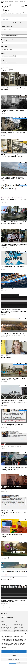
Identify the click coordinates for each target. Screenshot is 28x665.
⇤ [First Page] (9, 68)
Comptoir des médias (6, 627)
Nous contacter (4, 616)
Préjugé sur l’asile (4, 628)
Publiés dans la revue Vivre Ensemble (12, 22)
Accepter (14, 651)
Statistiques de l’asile (5, 630)
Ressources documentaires (20, 630)
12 (3, 70)
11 (1, 70)
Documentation (4, 625)
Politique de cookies (13, 663)
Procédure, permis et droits (20, 625)
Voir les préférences (14, 659)
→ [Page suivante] (12, 70)
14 (7, 70)
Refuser (14, 655)
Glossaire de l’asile (18, 627)
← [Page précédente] (12, 68)
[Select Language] (21, 663)
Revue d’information (18, 624)
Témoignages (17, 628)
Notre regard (3, 624)
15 (9, 70)
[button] (26, 633)
